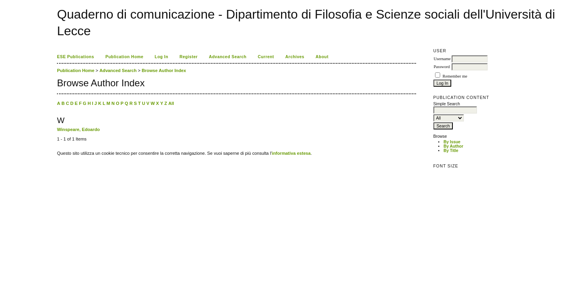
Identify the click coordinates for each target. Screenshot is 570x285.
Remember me (455, 76)
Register (189, 57)
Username (441, 59)
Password (441, 67)
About (322, 57)
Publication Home (124, 57)
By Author (453, 146)
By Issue (451, 142)
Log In (161, 57)
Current (266, 57)
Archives (294, 57)
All (171, 103)
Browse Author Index (164, 70)
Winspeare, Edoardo (78, 129)
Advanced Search (228, 57)
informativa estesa (291, 153)
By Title (450, 150)
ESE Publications (75, 57)
